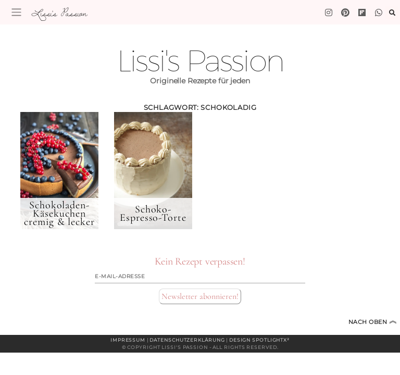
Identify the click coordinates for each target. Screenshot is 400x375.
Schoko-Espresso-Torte (153, 213)
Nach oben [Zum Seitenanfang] (372, 322)
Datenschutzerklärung (186, 340)
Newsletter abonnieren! (200, 296)
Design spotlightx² (259, 340)
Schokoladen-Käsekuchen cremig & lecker (59, 213)
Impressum (127, 340)
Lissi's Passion (58, 13)
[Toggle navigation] (16, 12)
